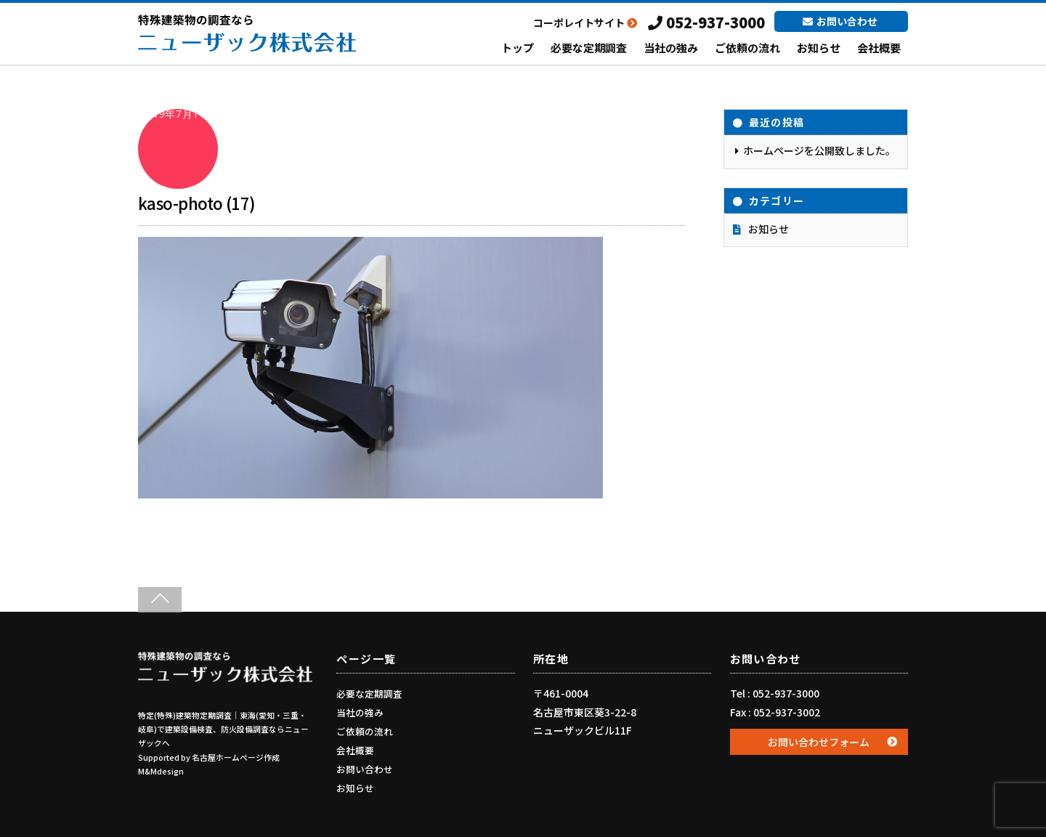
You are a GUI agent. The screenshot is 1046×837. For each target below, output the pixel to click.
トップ (517, 47)
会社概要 (879, 47)
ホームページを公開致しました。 (819, 150)
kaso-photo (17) (197, 202)
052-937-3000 (706, 22)
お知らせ (818, 47)
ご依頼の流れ (747, 47)
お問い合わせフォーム (818, 742)
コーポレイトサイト (585, 22)
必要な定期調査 (589, 47)
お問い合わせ (840, 21)
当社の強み (671, 47)
